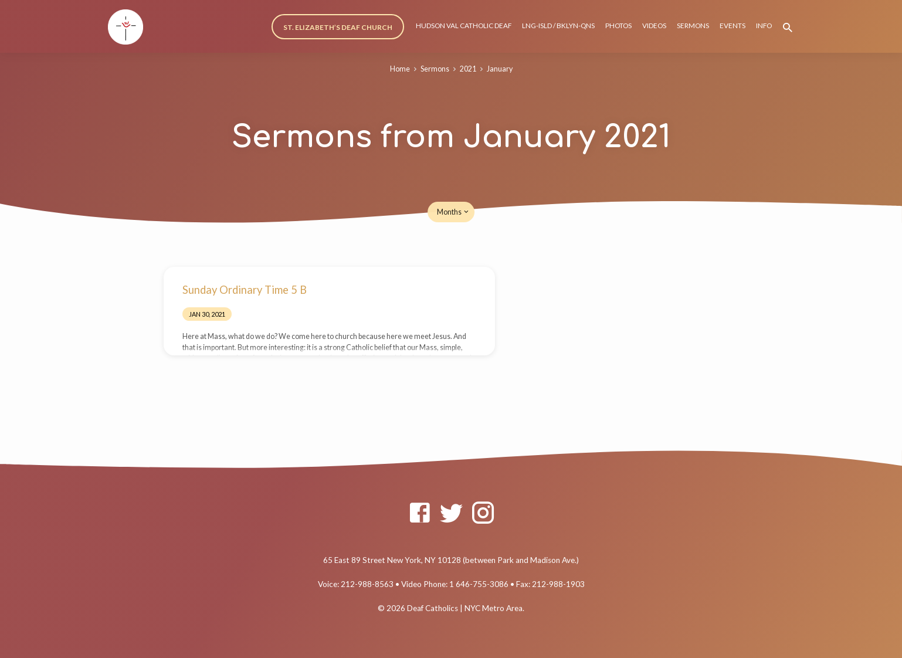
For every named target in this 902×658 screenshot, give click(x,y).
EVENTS (732, 25)
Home (400, 69)
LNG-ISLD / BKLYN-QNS (558, 25)
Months (453, 212)
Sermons (435, 69)
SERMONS (693, 25)
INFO (764, 25)
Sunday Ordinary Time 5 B (244, 289)
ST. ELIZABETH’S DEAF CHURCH (337, 27)
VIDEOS (654, 25)
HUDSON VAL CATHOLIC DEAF (463, 25)
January (500, 69)
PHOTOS (618, 25)
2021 (468, 69)
